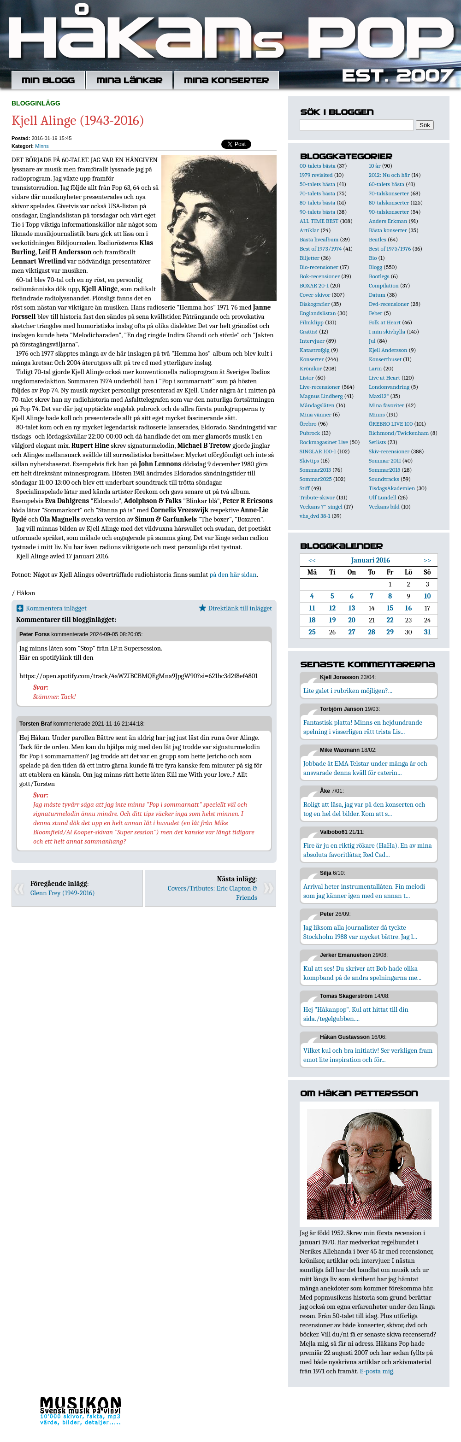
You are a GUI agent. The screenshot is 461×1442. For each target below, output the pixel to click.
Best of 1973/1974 (321, 248)
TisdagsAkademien (392, 488)
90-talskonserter (389, 211)
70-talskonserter (389, 193)
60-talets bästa (386, 184)
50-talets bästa (317, 184)
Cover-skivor (315, 294)
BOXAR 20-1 (314, 285)
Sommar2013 (315, 469)
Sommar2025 (316, 478)
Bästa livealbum (319, 239)
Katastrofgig (315, 349)
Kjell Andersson (388, 349)
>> (427, 560)
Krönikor (311, 368)
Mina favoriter (386, 405)
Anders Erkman (388, 220)
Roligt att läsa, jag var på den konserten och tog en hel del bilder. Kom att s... (364, 809)
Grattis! (309, 331)
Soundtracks (384, 478)
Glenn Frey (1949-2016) (62, 893)
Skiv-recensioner (389, 451)
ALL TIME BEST (319, 220)
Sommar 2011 (385, 460)
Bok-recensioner (320, 276)
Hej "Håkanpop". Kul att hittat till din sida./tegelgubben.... (355, 1014)
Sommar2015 (384, 469)
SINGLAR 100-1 (318, 451)
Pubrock (310, 432)
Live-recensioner (320, 386)
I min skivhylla (387, 331)
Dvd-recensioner (389, 303)
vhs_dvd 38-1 (315, 515)
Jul (372, 340)
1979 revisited (316, 174)
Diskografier (315, 303)
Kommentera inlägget (51, 608)
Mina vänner (315, 414)
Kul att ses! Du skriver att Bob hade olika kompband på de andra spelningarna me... (362, 973)
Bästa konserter (388, 230)
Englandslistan (318, 313)
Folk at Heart (385, 322)
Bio (373, 257)
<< (312, 560)
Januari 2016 (370, 560)
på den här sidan (233, 574)
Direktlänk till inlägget (235, 608)
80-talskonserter (389, 202)
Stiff (305, 488)
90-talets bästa (317, 211)
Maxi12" (379, 396)
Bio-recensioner (319, 267)
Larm (375, 368)
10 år (375, 165)
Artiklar (309, 230)
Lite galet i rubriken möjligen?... (347, 690)
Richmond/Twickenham (399, 432)
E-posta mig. (377, 1371)
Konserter (312, 359)
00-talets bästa (318, 165)
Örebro (308, 423)
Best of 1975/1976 (390, 248)
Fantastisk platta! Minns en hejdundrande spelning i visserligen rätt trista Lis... (362, 727)
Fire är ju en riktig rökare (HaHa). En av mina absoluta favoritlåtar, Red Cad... (367, 850)
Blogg (375, 267)
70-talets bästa (317, 193)
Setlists (377, 442)
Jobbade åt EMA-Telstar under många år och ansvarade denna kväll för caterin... (365, 768)
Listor (307, 377)
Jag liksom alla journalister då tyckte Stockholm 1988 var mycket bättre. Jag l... (360, 932)
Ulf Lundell (382, 497)
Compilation (384, 285)
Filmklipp (312, 322)
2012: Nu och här (389, 174)
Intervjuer (312, 340)
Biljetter (309, 257)
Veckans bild (384, 506)
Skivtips (309, 460)
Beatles (377, 239)
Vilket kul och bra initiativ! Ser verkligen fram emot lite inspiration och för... (368, 1055)
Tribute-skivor (317, 497)
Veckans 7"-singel (321, 506)
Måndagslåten (317, 405)
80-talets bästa (317, 202)
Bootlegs (379, 276)
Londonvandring (389, 386)
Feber (375, 313)
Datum (377, 294)
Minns (41, 146)
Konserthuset (385, 359)
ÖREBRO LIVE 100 (391, 423)
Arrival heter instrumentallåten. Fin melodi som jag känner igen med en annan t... (364, 891)
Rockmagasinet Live (324, 442)
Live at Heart (384, 377)
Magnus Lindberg (321, 396)
